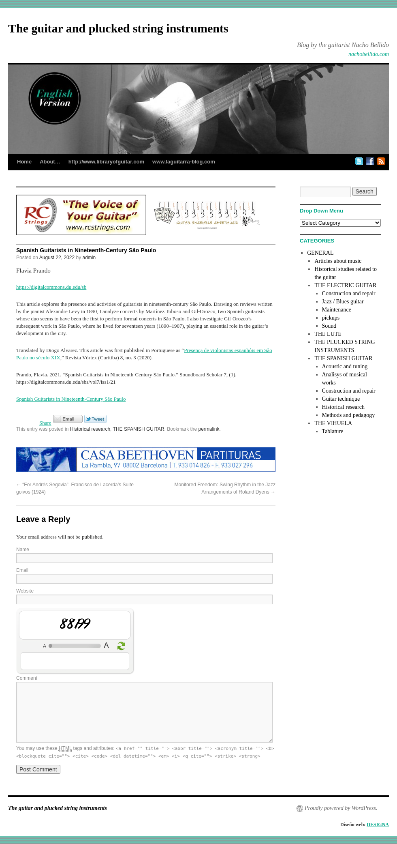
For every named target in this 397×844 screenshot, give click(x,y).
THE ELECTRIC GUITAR (345, 285)
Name (22, 549)
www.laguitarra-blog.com (183, 162)
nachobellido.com (368, 54)
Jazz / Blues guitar (343, 302)
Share (45, 423)
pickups (331, 318)
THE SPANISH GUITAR (138, 429)
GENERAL (320, 253)
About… (50, 162)
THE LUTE (327, 334)
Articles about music (337, 261)
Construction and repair (349, 293)
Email (22, 570)
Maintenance (336, 310)
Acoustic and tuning (345, 366)
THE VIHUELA (333, 423)
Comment (26, 678)
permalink (209, 429)
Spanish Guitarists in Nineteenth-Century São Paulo (71, 399)
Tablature (333, 431)
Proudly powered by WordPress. (341, 808)
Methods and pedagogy (348, 415)
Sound (329, 326)
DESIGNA (378, 824)
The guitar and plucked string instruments (118, 28)
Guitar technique (341, 399)
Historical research (90, 429)
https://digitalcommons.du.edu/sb (51, 287)
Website (25, 591)
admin (89, 257)
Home (24, 162)
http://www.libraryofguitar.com (106, 162)
